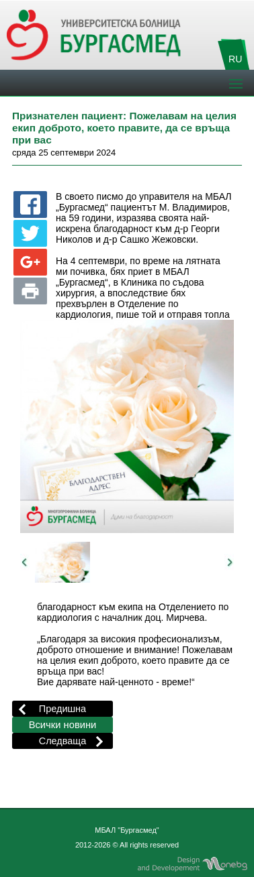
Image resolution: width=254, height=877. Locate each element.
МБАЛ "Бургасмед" (127, 830)
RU (235, 59)
